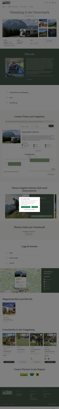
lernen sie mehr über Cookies (24, 204)
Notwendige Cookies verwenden (29, 209)
